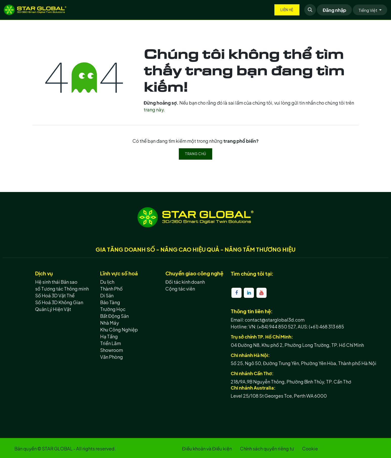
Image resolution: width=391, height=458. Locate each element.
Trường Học (112, 309)
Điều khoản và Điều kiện (207, 448)
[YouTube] (261, 293)
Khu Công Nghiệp (119, 329)
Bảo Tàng (110, 302)
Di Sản (107, 295)
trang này (154, 109)
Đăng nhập (334, 10)
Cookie (310, 448)
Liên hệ (286, 10)
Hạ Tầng (109, 336)
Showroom (111, 350)
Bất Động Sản (114, 316)
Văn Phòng (111, 357)
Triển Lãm (110, 343)
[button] (310, 10)
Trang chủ (195, 154)
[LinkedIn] (249, 293)
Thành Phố (111, 289)
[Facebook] (236, 293)
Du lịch (107, 282)
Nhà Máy (109, 323)
